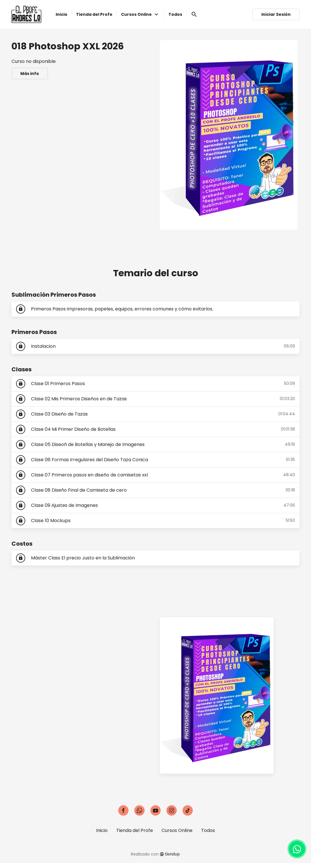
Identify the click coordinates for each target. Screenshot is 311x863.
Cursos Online (177, 830)
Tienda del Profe (134, 830)
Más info (29, 73)
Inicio (102, 830)
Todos (208, 830)
